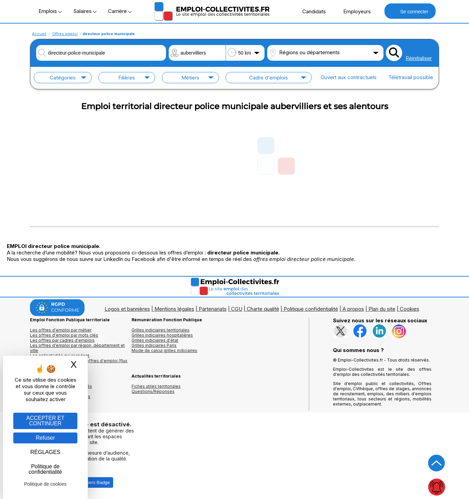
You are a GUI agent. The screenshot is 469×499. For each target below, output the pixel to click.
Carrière (120, 11)
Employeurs (353, 11)
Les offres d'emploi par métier (60, 330)
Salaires (84, 11)
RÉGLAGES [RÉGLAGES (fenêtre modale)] (45, 452)
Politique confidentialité (311, 309)
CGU (236, 309)
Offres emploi (65, 33)
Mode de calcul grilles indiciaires (164, 350)
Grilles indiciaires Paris (154, 345)
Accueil (39, 33)
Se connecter (410, 11)
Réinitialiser (419, 58)
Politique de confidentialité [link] (45, 469)
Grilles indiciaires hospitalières (162, 335)
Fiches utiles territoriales (156, 386)
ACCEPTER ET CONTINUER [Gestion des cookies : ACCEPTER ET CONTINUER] (45, 420)
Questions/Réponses (153, 391)
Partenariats (213, 309)
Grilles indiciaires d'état (155, 340)
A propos (353, 309)
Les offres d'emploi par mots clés (64, 335)
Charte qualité (263, 309)
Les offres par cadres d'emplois (62, 340)
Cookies (409, 309)
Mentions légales (174, 309)
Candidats (310, 11)
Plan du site (381, 309)
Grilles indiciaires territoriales (161, 330)
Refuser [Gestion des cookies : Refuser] (45, 438)
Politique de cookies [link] (45, 484)
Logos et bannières (127, 309)
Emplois (50, 11)
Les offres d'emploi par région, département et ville (77, 348)
